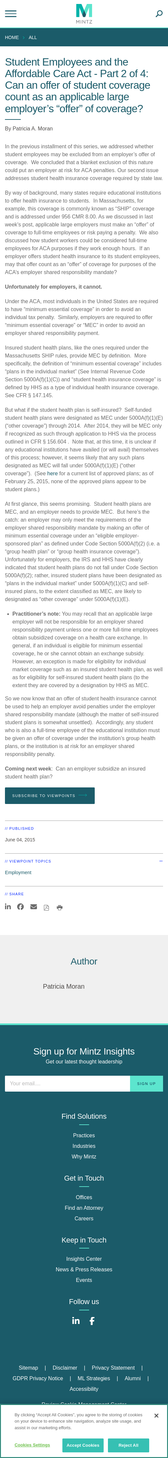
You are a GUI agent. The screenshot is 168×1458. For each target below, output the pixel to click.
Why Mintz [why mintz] (84, 1156)
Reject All (128, 1445)
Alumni (133, 1378)
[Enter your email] (84, 1084)
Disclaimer (65, 1368)
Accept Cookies (83, 1445)
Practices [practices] (84, 1135)
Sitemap (28, 1368)
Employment (18, 872)
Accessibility (84, 1389)
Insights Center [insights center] (84, 1259)
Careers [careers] (84, 1218)
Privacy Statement (113, 1368)
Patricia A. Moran (33, 128)
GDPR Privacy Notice (38, 1378)
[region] (84, 1431)
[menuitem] (13, 37)
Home (12, 37)
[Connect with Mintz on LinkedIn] (76, 1324)
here (52, 473)
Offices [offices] (84, 1197)
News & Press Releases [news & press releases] (84, 1269)
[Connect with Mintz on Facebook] (92, 1324)
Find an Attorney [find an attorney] (84, 1208)
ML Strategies (94, 1378)
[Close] (156, 1415)
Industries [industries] (84, 1146)
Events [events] (84, 1280)
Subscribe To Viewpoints (49, 795)
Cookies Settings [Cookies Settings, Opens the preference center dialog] (32, 1444)
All (33, 37)
